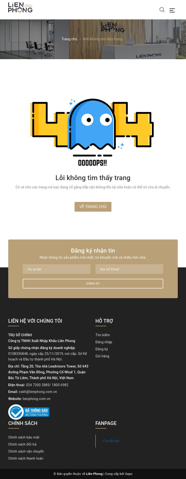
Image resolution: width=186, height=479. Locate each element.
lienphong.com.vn (37, 399)
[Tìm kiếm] (162, 9)
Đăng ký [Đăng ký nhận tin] (93, 283)
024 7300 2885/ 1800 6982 (47, 385)
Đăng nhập (103, 342)
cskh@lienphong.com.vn (38, 392)
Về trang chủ (92, 206)
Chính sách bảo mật (23, 437)
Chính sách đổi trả (22, 444)
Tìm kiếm (102, 335)
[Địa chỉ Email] (129, 269)
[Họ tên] (57, 269)
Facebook (111, 441)
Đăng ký (101, 349)
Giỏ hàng (102, 356)
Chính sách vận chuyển (26, 451)
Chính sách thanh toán (25, 458)
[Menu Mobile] (173, 10)
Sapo (128, 474)
